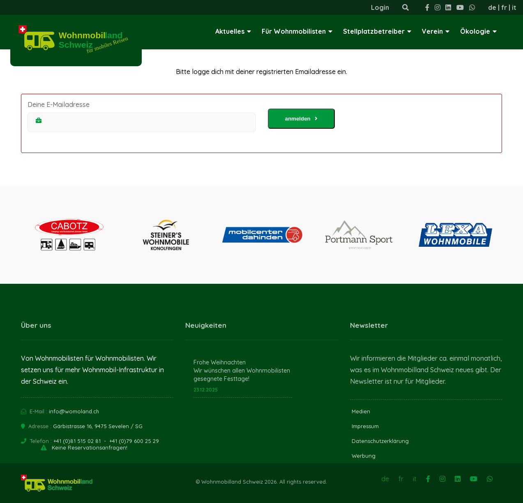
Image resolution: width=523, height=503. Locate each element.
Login (380, 7)
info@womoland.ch (74, 411)
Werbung (364, 455)
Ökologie (478, 31)
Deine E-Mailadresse (59, 104)
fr (504, 7)
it (514, 7)
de (492, 7)
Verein (435, 31)
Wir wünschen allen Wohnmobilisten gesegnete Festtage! (242, 374)
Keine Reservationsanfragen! (89, 447)
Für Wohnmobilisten (297, 31)
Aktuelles (233, 31)
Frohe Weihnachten (220, 362)
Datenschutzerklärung (380, 441)
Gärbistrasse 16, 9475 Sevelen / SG (98, 426)
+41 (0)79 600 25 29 (134, 441)
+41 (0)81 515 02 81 (77, 441)
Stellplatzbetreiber (377, 31)
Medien (361, 411)
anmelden (301, 119)
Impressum (365, 426)
